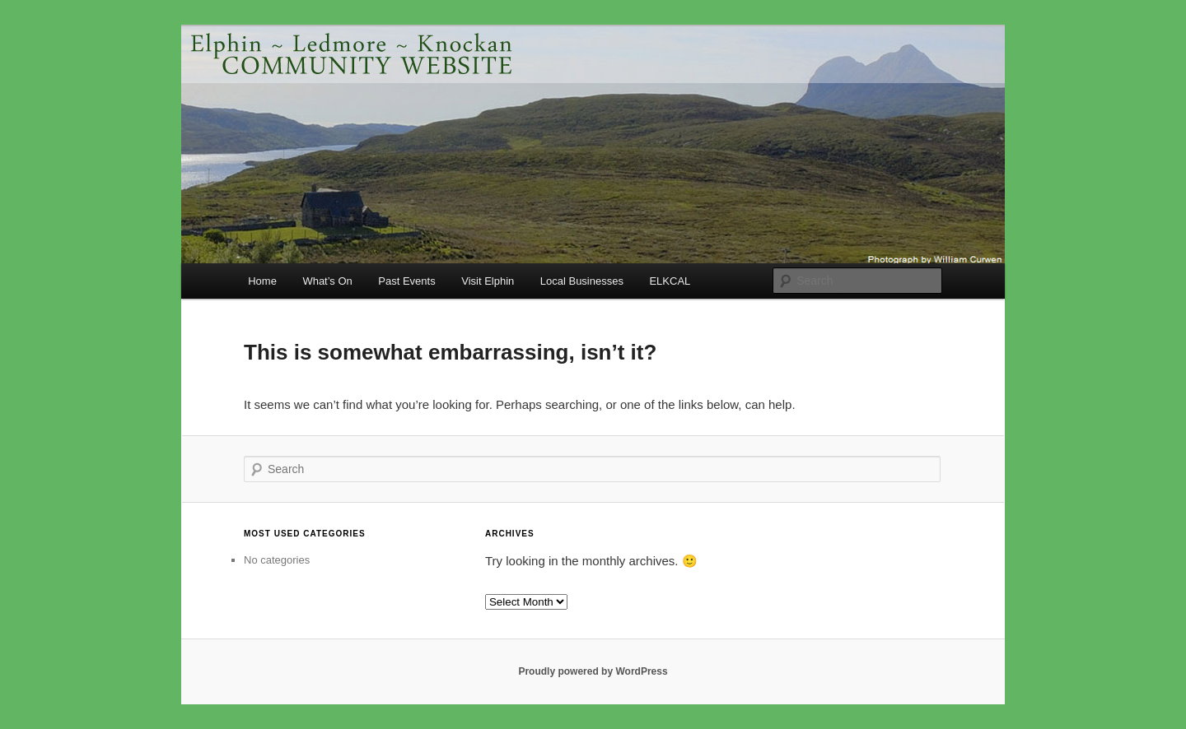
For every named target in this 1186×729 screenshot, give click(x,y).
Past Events (406, 281)
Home (262, 281)
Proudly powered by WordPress (592, 671)
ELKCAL (669, 281)
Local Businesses (581, 281)
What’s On (327, 281)
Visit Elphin (487, 281)
